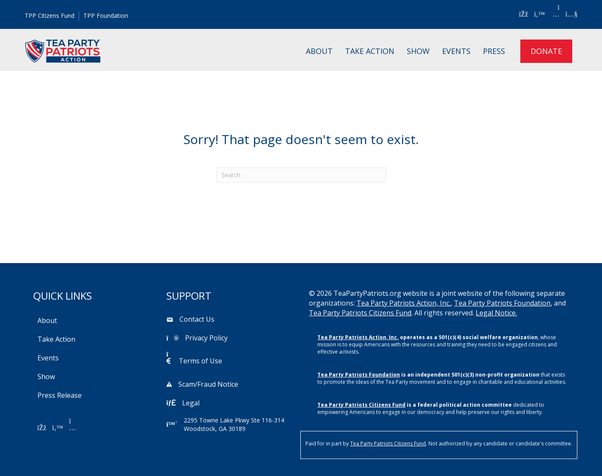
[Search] (301, 174)
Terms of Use (200, 361)
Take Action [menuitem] (369, 51)
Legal (191, 403)
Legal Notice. (496, 312)
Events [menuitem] (456, 51)
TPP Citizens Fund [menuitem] (49, 15)
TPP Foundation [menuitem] (105, 15)
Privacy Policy (206, 338)
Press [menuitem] (494, 51)
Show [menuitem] (418, 51)
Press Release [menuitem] (59, 395)
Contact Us (197, 319)
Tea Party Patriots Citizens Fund (360, 312)
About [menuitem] (319, 51)
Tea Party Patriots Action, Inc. (404, 303)
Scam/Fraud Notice (208, 384)
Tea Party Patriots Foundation (502, 303)
